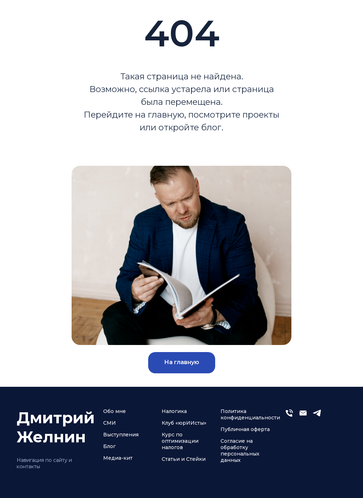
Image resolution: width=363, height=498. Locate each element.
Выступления (121, 434)
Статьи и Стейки (184, 459)
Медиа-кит (118, 458)
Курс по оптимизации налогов (180, 441)
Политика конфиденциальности (250, 414)
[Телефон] (289, 416)
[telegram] (317, 416)
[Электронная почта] (303, 416)
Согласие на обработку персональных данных (239, 450)
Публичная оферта (245, 429)
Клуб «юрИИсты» (184, 423)
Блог (109, 446)
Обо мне (114, 411)
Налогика (174, 411)
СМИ (109, 423)
